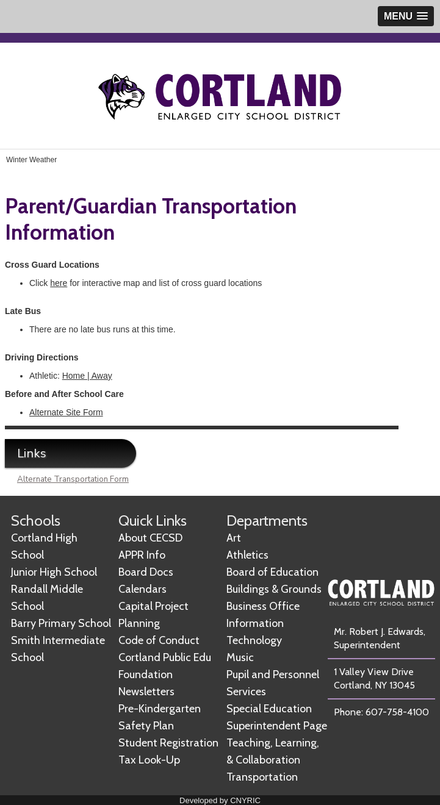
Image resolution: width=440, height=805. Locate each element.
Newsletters (146, 691)
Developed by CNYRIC (220, 800)
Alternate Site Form (66, 412)
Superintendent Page (276, 725)
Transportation (262, 777)
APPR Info (141, 555)
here (58, 283)
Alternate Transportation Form (73, 479)
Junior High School (54, 572)
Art (233, 538)
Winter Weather (31, 160)
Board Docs (145, 572)
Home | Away (87, 376)
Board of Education (272, 572)
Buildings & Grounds (274, 589)
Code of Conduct (159, 640)
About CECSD (150, 538)
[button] (406, 16)
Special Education (269, 708)
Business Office (263, 606)
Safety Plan (146, 725)
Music (240, 657)
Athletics (247, 555)
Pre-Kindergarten (159, 708)
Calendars (142, 589)
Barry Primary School (61, 623)
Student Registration (168, 743)
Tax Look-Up (149, 760)
